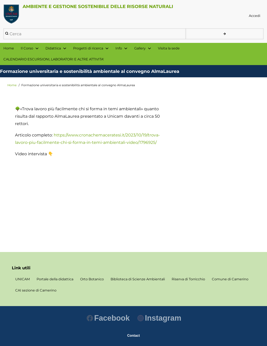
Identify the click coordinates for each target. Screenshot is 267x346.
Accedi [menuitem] (254, 16)
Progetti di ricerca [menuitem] (88, 48)
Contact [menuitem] (133, 335)
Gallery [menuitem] (140, 48)
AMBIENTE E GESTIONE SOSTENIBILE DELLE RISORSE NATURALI (98, 6)
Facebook (108, 318)
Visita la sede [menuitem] (169, 48)
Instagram (159, 318)
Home (11, 85)
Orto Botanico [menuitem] (92, 279)
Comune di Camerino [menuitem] (230, 279)
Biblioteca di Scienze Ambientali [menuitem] (138, 279)
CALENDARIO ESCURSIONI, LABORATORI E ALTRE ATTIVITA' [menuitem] (53, 59)
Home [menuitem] (8, 48)
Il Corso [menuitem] (27, 48)
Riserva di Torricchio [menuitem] (188, 279)
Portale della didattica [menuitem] (55, 279)
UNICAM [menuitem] (22, 279)
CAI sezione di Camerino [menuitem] (35, 290)
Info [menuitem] (118, 48)
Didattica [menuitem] (53, 48)
